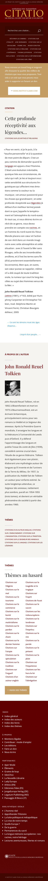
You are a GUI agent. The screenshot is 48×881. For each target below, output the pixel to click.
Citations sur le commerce (12, 606)
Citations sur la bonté (12, 613)
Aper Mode (9, 764)
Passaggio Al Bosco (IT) (15, 798)
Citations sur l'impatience (31, 664)
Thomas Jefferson (25, 52)
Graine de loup (11, 771)
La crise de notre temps (15, 820)
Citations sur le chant (12, 635)
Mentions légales (12, 739)
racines (33, 227)
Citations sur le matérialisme (12, 620)
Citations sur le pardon (12, 628)
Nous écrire (10, 752)
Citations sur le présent (32, 649)
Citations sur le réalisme (18, 49)
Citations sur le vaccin (32, 606)
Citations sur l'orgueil (11, 671)
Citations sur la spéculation (12, 657)
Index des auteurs (13, 719)
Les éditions (10, 745)
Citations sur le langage (16, 542)
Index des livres (12, 722)
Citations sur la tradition (29, 536)
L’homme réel (11, 810)
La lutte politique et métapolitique (20, 817)
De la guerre (10, 827)
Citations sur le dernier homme (13, 642)
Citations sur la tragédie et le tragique (32, 586)
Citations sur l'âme (24, 59)
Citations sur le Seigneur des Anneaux (22, 539)
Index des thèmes (18, 690)
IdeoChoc (9, 774)
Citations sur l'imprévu (31, 628)
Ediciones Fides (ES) (13, 788)
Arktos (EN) (9, 784)
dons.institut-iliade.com (25, 91)
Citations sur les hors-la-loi (33, 671)
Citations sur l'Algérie (11, 584)
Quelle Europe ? (12, 824)
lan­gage (9, 166)
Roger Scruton (34, 45)
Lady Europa (10, 781)
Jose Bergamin (21, 42)
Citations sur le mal (12, 591)
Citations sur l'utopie (11, 649)
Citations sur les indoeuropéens (33, 613)
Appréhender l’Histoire (15, 814)
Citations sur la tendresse (32, 620)
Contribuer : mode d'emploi (17, 742)
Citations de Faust (34, 600)
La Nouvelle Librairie (14, 778)
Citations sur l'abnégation (31, 678)
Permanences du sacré (15, 830)
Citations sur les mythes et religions (21, 138)
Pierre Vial (22, 45)
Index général (11, 716)
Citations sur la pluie (32, 657)
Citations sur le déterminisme (29, 56)
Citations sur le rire (32, 635)
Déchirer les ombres (18, 39)
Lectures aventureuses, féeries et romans (24, 840)
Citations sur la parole (32, 642)
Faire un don (10, 748)
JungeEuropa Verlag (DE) (16, 791)
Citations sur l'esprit (31, 595)
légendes (36, 202)
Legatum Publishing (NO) (16, 794)
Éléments (8, 768)
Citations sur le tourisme (12, 599)
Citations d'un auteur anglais (18, 530)
